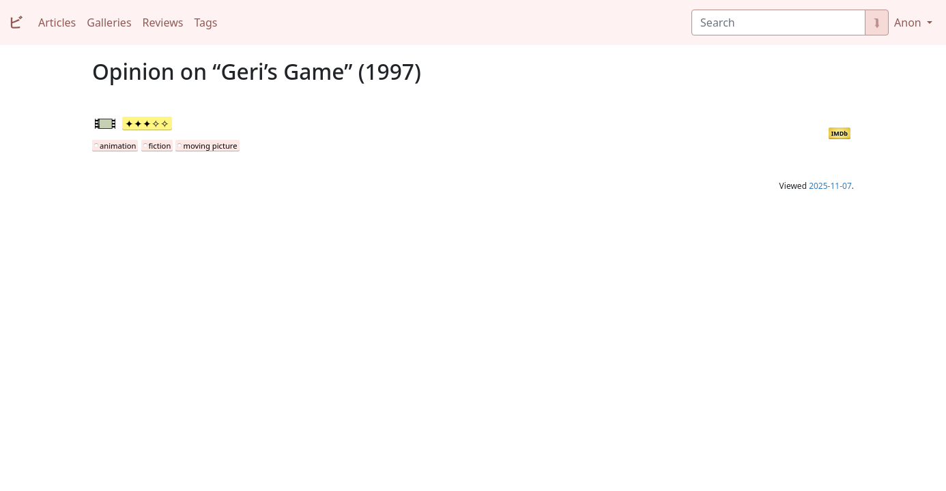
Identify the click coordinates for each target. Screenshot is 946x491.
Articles (57, 22)
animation (118, 145)
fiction (160, 145)
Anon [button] (909, 22)
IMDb (839, 133)
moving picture (210, 145)
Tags (205, 22)
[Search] (778, 22)
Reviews (163, 22)
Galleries (109, 22)
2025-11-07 (830, 186)
